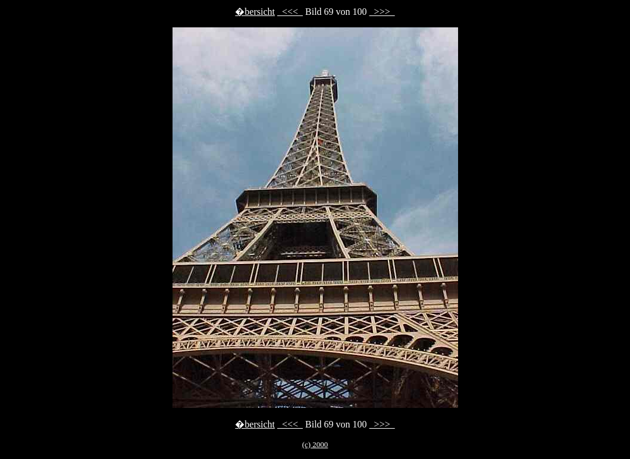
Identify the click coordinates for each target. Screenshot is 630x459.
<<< (290, 12)
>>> (382, 12)
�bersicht (255, 12)
